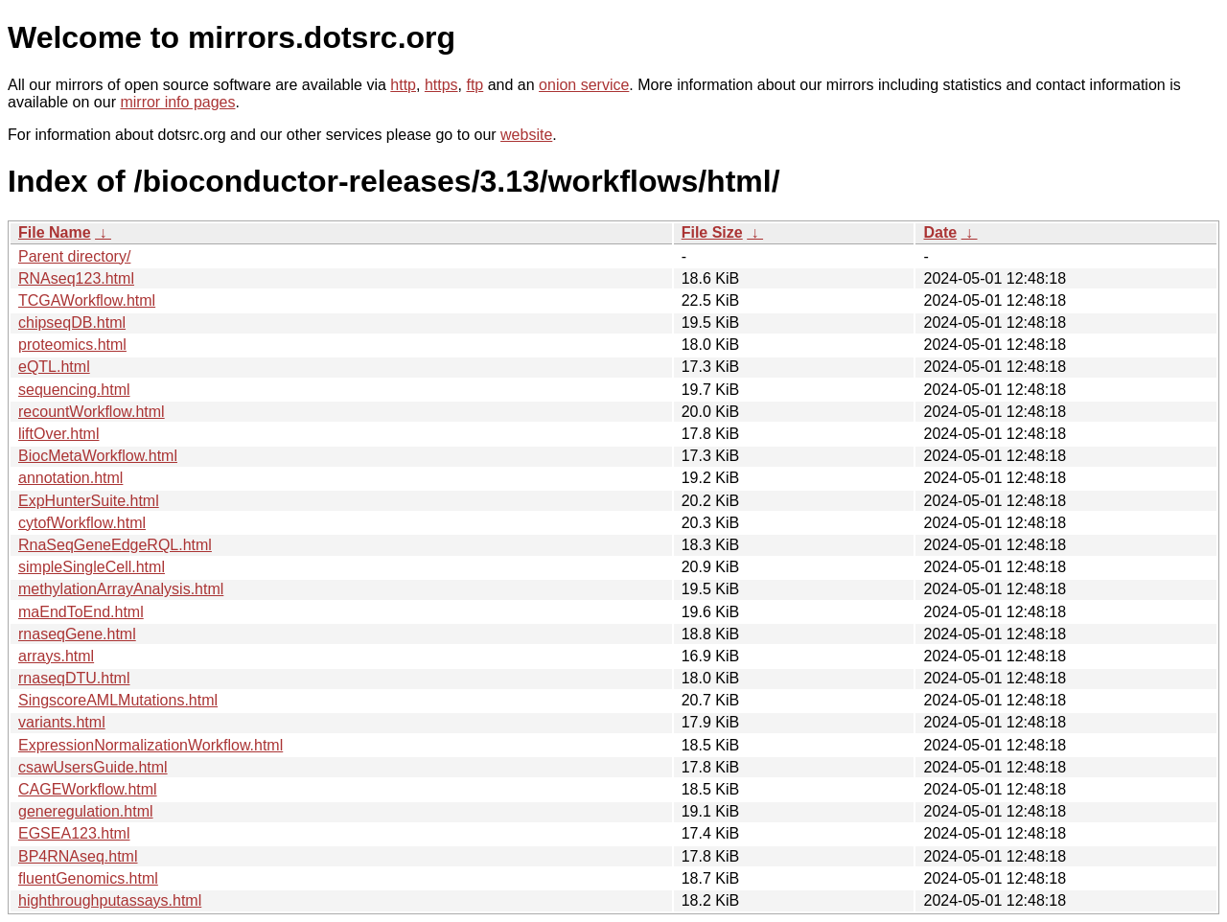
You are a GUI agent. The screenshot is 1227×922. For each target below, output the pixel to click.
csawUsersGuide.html (93, 767)
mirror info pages (177, 102)
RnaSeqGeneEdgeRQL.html (115, 545)
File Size (712, 232)
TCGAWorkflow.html (86, 300)
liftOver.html (58, 434)
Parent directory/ (74, 256)
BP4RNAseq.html (78, 856)
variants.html (61, 722)
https (441, 85)
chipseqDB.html (72, 322)
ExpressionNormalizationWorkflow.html (150, 745)
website (526, 135)
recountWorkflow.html (91, 411)
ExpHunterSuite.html (88, 501)
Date (940, 232)
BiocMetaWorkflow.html (97, 456)
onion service (584, 85)
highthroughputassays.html (109, 900)
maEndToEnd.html (81, 612)
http (403, 85)
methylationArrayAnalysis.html (120, 589)
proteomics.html (72, 344)
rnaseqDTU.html (73, 678)
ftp (474, 85)
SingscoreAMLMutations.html (118, 700)
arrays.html (56, 656)
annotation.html (70, 478)
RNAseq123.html (76, 278)
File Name (54, 232)
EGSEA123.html (74, 833)
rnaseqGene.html (77, 634)
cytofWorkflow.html (82, 523)
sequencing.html (74, 389)
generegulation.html (85, 811)
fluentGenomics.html (88, 878)
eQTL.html (54, 366)
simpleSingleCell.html (91, 567)
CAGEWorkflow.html (87, 789)
